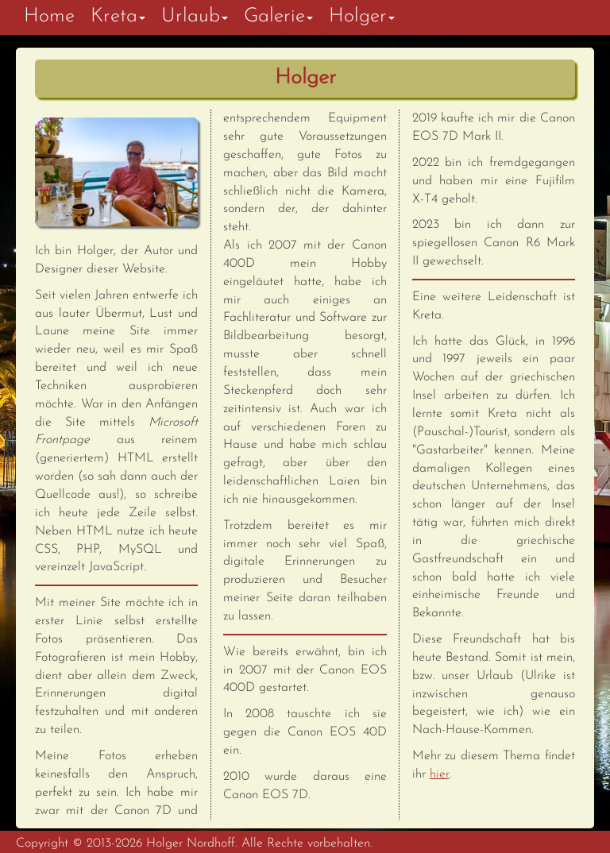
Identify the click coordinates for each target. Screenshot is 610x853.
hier (440, 774)
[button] (118, 17)
